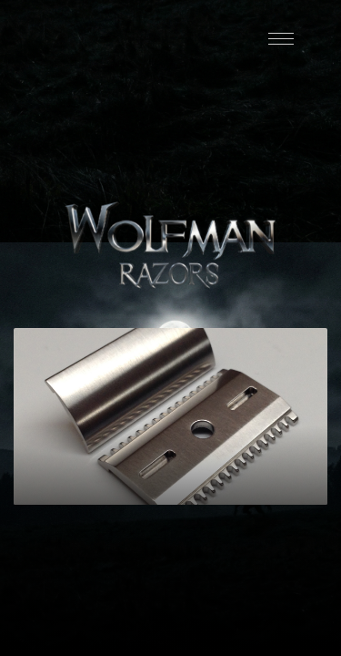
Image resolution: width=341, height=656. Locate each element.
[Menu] (281, 38)
